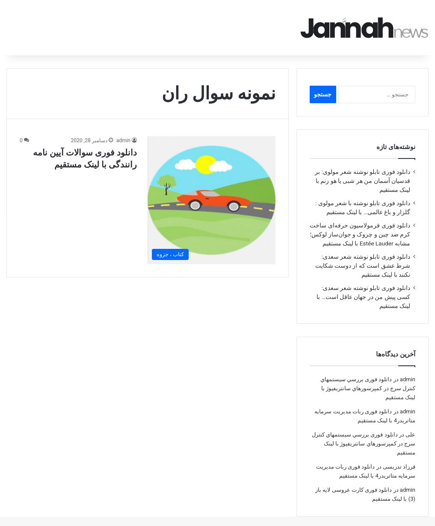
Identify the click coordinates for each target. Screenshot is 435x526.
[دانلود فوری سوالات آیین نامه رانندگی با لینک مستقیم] (211, 188)
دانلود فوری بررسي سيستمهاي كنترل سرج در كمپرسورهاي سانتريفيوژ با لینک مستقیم (367, 376)
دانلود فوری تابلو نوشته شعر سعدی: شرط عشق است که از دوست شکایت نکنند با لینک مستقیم (362, 253)
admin (123, 129)
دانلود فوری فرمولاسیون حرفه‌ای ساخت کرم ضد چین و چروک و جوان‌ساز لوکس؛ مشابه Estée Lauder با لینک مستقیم (360, 222)
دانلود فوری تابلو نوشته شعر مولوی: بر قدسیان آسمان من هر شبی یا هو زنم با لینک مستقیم (362, 168)
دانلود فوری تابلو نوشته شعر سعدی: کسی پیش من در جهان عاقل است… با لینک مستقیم (363, 284)
